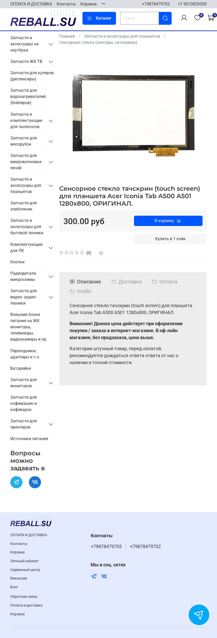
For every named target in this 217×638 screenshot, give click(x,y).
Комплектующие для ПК (26, 247)
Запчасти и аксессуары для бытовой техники (26, 226)
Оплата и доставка (26, 605)
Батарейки (20, 368)
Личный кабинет (24, 561)
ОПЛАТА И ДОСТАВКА (31, 4)
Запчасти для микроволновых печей (26, 161)
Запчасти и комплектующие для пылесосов (26, 120)
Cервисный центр (25, 570)
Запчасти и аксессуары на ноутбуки (24, 44)
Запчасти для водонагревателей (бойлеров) (28, 96)
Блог (14, 587)
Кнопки (17, 261)
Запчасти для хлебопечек (23, 206)
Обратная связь (24, 596)
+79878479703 (156, 4)
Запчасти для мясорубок (23, 141)
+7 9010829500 (192, 4)
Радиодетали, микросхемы (23, 276)
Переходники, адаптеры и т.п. (25, 353)
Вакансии (18, 578)
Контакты (66, 4)
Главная (67, 36)
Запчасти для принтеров (23, 424)
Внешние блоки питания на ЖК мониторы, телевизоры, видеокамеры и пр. (28, 327)
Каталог (99, 18)
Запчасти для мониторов (23, 382)
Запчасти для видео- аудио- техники (23, 297)
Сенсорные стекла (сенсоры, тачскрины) (98, 42)
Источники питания (29, 438)
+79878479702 (145, 546)
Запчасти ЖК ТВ (26, 61)
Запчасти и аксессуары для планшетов (122, 36)
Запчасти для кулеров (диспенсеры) (32, 75)
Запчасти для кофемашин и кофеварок (23, 403)
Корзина (88, 4)
